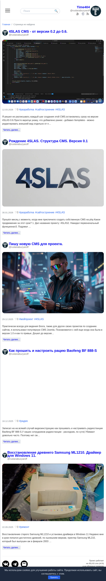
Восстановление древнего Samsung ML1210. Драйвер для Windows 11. (54, 454)
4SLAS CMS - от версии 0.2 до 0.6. (38, 31)
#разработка (26, 109)
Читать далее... (11, 130)
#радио (23, 421)
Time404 (83, 7)
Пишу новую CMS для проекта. (36, 244)
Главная (6, 24)
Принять (54, 577)
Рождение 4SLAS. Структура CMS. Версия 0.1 (48, 141)
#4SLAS (60, 109)
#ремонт (24, 527)
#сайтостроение (44, 109)
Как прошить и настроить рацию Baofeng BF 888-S (53, 351)
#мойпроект (26, 319)
